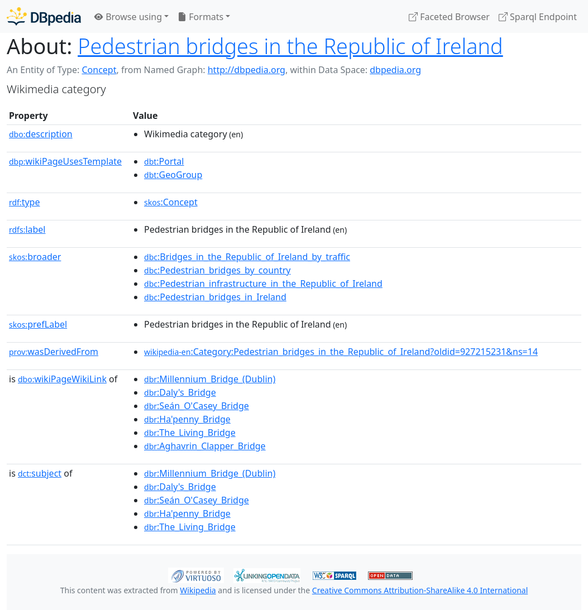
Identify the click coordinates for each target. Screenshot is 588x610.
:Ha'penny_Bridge (187, 419)
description (41, 134)
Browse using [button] (128, 17)
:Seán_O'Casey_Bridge (196, 406)
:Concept (171, 202)
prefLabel (38, 324)
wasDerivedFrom (53, 351)
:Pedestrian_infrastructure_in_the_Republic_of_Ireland (263, 283)
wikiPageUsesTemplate (65, 161)
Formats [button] (200, 17)
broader (35, 257)
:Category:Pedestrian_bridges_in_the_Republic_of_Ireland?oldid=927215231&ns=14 (341, 351)
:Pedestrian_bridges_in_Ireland (215, 297)
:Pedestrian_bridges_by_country (217, 270)
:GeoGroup (173, 175)
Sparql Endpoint (538, 17)
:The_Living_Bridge (190, 432)
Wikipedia (198, 590)
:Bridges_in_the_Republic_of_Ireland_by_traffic (247, 257)
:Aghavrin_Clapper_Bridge (205, 446)
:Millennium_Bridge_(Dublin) (209, 379)
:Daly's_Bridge (180, 392)
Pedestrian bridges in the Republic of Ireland (290, 46)
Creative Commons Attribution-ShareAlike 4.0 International (420, 590)
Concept (99, 70)
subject (39, 473)
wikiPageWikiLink (62, 379)
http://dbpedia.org (246, 70)
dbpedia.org (395, 70)
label (27, 229)
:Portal (164, 161)
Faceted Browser (449, 17)
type (24, 202)
